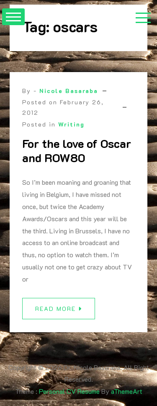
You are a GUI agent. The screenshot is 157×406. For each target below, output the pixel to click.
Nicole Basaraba (68, 91)
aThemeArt (126, 391)
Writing (71, 124)
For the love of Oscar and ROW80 (76, 150)
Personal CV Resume (69, 391)
